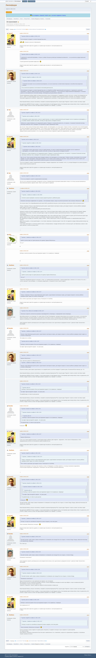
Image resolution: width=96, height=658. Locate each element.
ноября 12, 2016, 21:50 (24, 352)
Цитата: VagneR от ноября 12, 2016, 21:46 (31, 453)
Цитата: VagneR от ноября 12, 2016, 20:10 (31, 112)
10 (25, 29)
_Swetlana (11, 188)
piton (9, 234)
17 (36, 29)
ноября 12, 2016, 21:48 (24, 307)
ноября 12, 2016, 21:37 (25, 188)
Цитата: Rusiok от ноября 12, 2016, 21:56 (31, 569)
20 (40, 29)
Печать (88, 29)
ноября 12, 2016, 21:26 (24, 136)
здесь (50, 15)
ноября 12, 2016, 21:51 (24, 381)
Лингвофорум (11, 5)
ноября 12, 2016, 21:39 (24, 234)
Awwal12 (10, 70)
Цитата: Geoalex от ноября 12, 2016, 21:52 (31, 479)
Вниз (7, 29)
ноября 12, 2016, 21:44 (24, 265)
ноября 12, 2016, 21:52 (24, 405)
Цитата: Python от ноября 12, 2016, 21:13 (31, 36)
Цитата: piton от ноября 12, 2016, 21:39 (30, 268)
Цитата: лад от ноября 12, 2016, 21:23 (30, 139)
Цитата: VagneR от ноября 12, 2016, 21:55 (31, 617)
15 (33, 29)
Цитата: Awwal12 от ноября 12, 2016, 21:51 (31, 408)
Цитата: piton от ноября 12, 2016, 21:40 (30, 341)
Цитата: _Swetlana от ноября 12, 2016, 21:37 (31, 237)
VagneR (10, 33)
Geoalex (10, 328)
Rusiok (10, 308)
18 (37, 29)
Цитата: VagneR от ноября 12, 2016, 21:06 (32, 77)
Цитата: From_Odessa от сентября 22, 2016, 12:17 (33, 310)
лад (9, 109)
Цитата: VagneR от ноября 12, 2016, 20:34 (31, 191)
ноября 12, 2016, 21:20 (24, 51)
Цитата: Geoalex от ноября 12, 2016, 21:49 (31, 384)
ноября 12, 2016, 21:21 (24, 70)
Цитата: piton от (26, 387)
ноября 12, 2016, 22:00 (24, 614)
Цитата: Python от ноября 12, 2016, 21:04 (33, 80)
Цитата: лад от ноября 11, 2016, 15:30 (31, 116)
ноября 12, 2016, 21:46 (24, 288)
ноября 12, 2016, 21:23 (24, 109)
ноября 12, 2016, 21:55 (24, 515)
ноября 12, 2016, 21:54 (24, 450)
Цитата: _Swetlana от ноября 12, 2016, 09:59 (32, 194)
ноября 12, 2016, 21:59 (24, 566)
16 (34, 29)
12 (28, 29)
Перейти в (67, 646)
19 (39, 29)
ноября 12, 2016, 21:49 (24, 328)
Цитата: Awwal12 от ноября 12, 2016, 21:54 (31, 536)
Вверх (7, 640)
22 (43, 29)
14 (31, 29)
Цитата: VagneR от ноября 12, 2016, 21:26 (31, 175)
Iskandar (42, 18)
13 (30, 29)
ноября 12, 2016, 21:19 (24, 33)
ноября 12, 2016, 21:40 (24, 250)
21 (42, 29)
